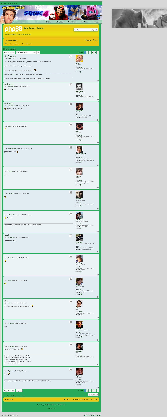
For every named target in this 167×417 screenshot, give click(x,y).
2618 (80, 180)
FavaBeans (79, 328)
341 (80, 267)
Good (6, 235)
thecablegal (79, 351)
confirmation (9, 84)
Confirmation (9, 49)
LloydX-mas (79, 376)
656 (80, 289)
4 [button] (92, 52)
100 (80, 380)
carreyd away (79, 91)
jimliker (78, 308)
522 (80, 246)
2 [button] (87, 52)
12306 (80, 135)
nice (6, 301)
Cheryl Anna (79, 242)
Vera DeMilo (79, 198)
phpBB (45, 405)
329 (80, 114)
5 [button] (95, 52)
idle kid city (79, 263)
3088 (80, 67)
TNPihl (77, 63)
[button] (98, 52)
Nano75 (78, 285)
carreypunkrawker (81, 153)
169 (80, 332)
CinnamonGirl (79, 110)
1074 (80, 157)
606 (80, 223)
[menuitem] (15, 40)
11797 (80, 312)
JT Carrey (78, 176)
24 (79, 202)
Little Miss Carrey (80, 220)
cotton (77, 131)
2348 (80, 355)
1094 (80, 95)
